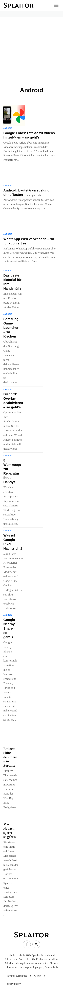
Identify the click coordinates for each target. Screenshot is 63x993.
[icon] (56, 5)
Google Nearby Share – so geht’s (9, 628)
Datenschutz (51, 967)
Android (7, 128)
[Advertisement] (31, 50)
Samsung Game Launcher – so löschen (10, 327)
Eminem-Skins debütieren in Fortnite (10, 757)
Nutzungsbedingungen (31, 967)
